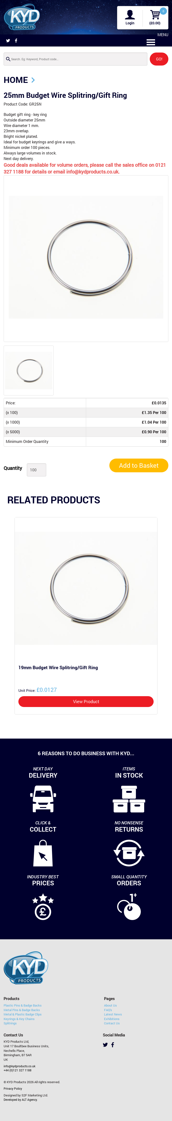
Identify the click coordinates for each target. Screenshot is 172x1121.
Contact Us (112, 1023)
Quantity (13, 468)
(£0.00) (154, 23)
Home (16, 79)
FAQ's (108, 1010)
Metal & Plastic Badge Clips (23, 1014)
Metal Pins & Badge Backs (22, 1010)
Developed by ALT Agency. (20, 1099)
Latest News (113, 1014)
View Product (86, 701)
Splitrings (10, 1023)
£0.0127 (37, 689)
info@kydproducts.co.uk (19, 1066)
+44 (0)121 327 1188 (17, 1070)
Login (130, 23)
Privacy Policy (13, 1088)
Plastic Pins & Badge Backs (23, 1005)
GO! (159, 58)
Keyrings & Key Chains (19, 1019)
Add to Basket (139, 465)
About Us (110, 1005)
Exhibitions (112, 1019)
